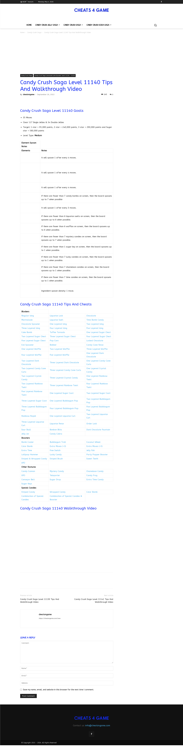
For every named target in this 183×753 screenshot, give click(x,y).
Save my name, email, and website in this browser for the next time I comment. (58, 690)
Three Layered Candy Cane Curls (65, 370)
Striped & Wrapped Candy (34, 458)
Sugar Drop (55, 479)
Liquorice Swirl (56, 320)
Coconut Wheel (93, 442)
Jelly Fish (90, 450)
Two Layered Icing (95, 324)
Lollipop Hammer (29, 454)
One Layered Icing (58, 324)
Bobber (53, 345)
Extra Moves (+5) (94, 446)
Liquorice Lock (56, 316)
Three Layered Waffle (97, 349)
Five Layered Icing (94, 328)
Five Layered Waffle (59, 355)
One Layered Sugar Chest (98, 332)
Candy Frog (91, 475)
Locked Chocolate (94, 340)
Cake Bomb (26, 332)
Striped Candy (28, 492)
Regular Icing (27, 316)
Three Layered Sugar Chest (63, 336)
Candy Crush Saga (34, 32)
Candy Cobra (56, 434)
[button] (155, 25)
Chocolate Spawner (30, 324)
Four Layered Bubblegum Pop (64, 408)
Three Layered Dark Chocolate (64, 362)
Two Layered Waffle (60, 349)
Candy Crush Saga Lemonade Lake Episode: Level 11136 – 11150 (54, 75)
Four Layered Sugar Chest (98, 336)
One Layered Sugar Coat (62, 393)
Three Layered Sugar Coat (34, 401)
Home (22, 32)
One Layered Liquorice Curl (62, 416)
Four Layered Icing (58, 328)
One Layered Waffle (31, 349)
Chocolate (91, 316)
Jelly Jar (25, 434)
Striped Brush (56, 458)
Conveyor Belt (28, 479)
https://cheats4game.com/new (49, 618)
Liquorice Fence (57, 423)
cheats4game (28, 94)
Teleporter (55, 475)
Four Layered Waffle (31, 355)
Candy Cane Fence (94, 345)
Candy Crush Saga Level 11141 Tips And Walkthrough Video (93, 600)
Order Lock (91, 423)
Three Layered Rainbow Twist (64, 385)
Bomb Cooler (27, 442)
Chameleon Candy (94, 471)
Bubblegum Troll (58, 442)
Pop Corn (54, 340)
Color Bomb (27, 446)
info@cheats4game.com (97, 725)
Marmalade (27, 320)
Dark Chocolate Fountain (98, 429)
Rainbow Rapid (28, 416)
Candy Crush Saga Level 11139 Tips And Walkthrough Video (39, 600)
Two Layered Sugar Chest (33, 336)
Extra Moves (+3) (58, 446)
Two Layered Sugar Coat (98, 393)
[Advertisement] (91, 54)
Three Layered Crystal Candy (64, 378)
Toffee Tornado (57, 332)
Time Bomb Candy (95, 320)
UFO (23, 463)
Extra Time (26, 450)
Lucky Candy (56, 454)
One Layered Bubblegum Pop (64, 401)
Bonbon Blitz (56, 429)
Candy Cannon (28, 471)
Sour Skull (26, 429)
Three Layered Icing (30, 328)
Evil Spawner (27, 345)
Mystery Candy (57, 471)
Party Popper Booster (97, 454)
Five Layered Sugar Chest (33, 340)
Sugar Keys (26, 483)
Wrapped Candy (58, 492)
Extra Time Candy (95, 479)
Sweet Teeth (92, 458)
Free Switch (55, 450)
